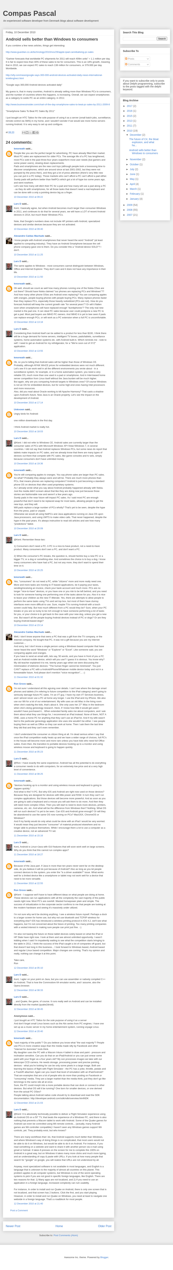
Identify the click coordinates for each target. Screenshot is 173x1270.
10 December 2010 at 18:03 (28, 431)
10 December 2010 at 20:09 (28, 528)
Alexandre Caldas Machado (29, 235)
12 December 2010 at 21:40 (28, 1203)
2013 (130, 120)
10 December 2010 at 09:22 (28, 197)
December (136, 134)
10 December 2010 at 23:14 (28, 625)
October (134, 164)
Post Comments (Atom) (66, 1235)
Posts (129, 58)
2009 (130, 204)
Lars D (17, 203)
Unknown (19, 409)
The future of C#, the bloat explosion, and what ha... (144, 142)
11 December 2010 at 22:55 (28, 883)
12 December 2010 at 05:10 (28, 967)
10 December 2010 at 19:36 (28, 463)
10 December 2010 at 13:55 (28, 350)
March (133, 188)
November (136, 159)
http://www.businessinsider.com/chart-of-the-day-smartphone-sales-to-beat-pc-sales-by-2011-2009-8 (58, 104)
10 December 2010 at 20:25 (28, 570)
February (135, 193)
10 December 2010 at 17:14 (28, 402)
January (134, 198)
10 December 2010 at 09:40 (28, 229)
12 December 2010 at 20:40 (28, 1031)
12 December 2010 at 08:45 (28, 1009)
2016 (130, 110)
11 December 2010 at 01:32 (28, 677)
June (133, 174)
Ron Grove (20, 683)
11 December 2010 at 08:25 (28, 774)
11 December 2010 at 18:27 (28, 854)
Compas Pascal (29, 13)
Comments (132, 64)
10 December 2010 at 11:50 (28, 276)
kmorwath (19, 148)
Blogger (104, 1257)
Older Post (104, 1226)
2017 (130, 106)
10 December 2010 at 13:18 (28, 322)
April (133, 184)
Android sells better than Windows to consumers (143, 152)
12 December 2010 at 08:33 (28, 990)
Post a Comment (19, 1210)
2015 (130, 115)
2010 (130, 130)
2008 (130, 209)
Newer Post (13, 1226)
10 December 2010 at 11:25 (28, 254)
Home (59, 1226)
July (132, 169)
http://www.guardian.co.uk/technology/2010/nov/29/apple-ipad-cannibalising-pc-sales (50, 52)
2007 (130, 214)
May (132, 179)
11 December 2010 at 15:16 (28, 835)
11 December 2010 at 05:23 (28, 751)
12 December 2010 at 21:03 (28, 1102)
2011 (130, 125)
